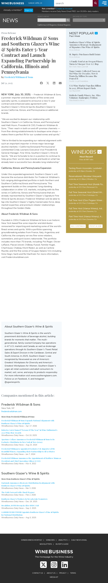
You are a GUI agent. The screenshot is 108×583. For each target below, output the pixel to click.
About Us (51, 573)
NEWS (10, 20)
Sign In (28, 10)
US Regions (51, 25)
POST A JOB (95, 226)
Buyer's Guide (62, 544)
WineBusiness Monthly (31, 540)
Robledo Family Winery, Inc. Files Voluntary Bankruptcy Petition (84, 96)
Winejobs (50, 540)
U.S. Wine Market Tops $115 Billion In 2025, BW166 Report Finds (85, 86)
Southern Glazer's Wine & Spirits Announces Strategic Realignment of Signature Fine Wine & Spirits (85, 45)
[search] (73, 3)
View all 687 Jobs (86, 159)
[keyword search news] (52, 20)
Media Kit (54, 577)
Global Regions (64, 25)
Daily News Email (79, 540)
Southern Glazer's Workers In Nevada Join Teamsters (24, 499)
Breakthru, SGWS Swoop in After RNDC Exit (20, 505)
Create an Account (64, 8)
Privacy (62, 573)
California (41, 25)
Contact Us (37, 573)
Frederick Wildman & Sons (18, 77)
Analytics (62, 540)
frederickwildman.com (11, 411)
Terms (73, 573)
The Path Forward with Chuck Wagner (18, 492)
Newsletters (46, 544)
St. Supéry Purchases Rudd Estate (85, 54)
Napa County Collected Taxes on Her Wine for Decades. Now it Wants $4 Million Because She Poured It (84, 75)
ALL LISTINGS (78, 226)
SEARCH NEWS (43, 17)
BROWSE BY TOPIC (80, 17)
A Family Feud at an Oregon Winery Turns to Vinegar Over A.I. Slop (86, 62)
